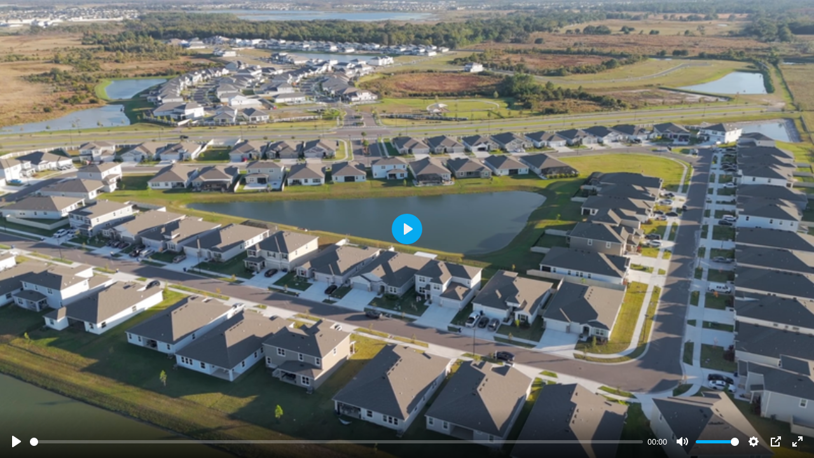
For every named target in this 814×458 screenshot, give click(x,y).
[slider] (336, 442)
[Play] (16, 441)
